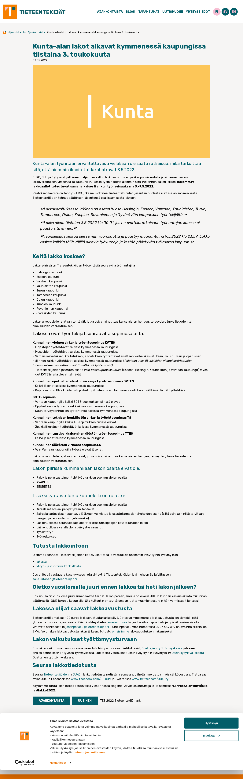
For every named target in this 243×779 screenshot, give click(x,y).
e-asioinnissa (117, 622)
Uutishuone (172, 11)
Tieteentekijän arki (128, 700)
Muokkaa (211, 744)
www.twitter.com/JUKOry (150, 679)
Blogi (130, 11)
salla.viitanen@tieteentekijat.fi (55, 579)
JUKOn (77, 674)
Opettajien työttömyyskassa (162, 648)
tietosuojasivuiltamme (89, 761)
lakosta (41, 561)
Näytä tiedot (58, 771)
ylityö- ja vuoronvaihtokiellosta (58, 566)
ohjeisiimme (120, 631)
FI (216, 11)
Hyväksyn (211, 732)
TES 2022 (107, 700)
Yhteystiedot (198, 11)
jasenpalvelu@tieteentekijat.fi (87, 627)
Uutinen (85, 700)
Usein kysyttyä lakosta (188, 653)
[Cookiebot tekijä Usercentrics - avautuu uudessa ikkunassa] (24, 771)
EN (234, 11)
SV (225, 11)
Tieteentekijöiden (56, 674)
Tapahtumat (148, 11)
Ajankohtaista (110, 11)
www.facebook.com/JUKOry (91, 679)
